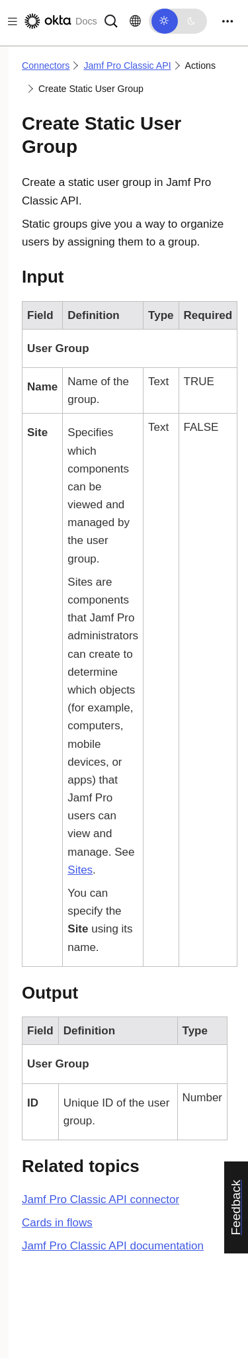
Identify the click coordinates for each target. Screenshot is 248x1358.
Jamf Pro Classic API (127, 65)
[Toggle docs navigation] (10, 21)
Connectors (45, 65)
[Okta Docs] (59, 21)
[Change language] (135, 21)
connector (100, 1199)
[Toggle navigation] (227, 21)
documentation (113, 1246)
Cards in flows (57, 1222)
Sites (80, 870)
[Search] (111, 20)
